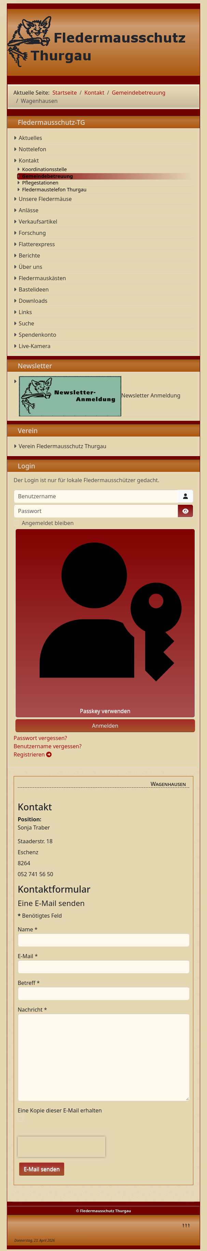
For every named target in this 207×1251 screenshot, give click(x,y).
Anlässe (29, 210)
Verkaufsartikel (38, 221)
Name (28, 929)
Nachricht (32, 1009)
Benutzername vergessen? (48, 746)
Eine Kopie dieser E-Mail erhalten (60, 1110)
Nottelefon (32, 149)
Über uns (30, 267)
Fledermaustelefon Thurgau (54, 190)
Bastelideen (34, 289)
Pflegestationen (40, 183)
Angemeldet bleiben (48, 523)
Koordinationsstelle (44, 169)
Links (25, 312)
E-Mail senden (41, 1169)
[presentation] (61, 1146)
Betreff (29, 983)
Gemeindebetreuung (47, 176)
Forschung (32, 233)
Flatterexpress (37, 244)
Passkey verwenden (105, 623)
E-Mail (28, 956)
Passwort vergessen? (40, 738)
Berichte (29, 255)
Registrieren (33, 754)
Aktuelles (30, 138)
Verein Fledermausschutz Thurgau (63, 446)
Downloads (33, 301)
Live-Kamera (35, 346)
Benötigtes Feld (40, 915)
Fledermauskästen (42, 278)
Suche (26, 323)
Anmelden (105, 725)
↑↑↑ (186, 1224)
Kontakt (29, 160)
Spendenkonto (37, 334)
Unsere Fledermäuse (45, 199)
